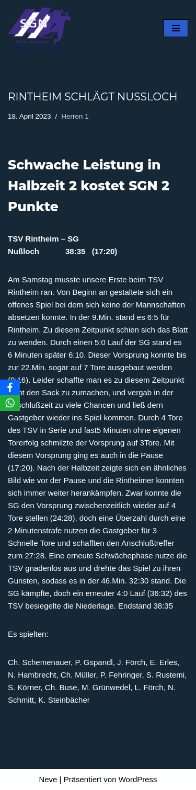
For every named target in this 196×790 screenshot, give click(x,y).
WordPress (138, 779)
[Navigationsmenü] (176, 28)
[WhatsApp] (10, 403)
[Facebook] (10, 387)
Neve (48, 779)
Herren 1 (75, 116)
